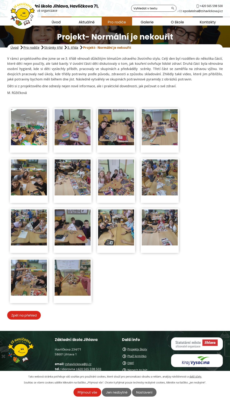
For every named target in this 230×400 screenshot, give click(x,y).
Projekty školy (137, 349)
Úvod (56, 22)
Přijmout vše (86, 392)
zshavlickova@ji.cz (78, 364)
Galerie (147, 22)
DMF (130, 363)
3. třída (72, 47)
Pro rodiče (117, 22)
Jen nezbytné (116, 392)
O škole (177, 22)
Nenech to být (137, 370)
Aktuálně (87, 22)
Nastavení (146, 392)
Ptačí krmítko (136, 356)
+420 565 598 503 (88, 369)
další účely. (195, 376)
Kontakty (208, 22)
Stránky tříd (53, 47)
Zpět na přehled (24, 315)
